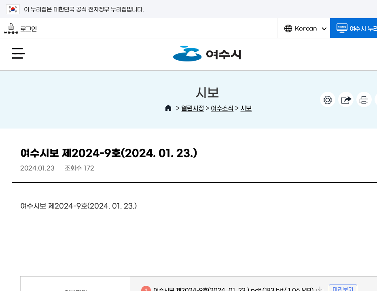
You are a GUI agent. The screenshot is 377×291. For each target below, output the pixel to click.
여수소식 (222, 108)
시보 (246, 108)
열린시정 (192, 108)
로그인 (20, 28)
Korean (305, 31)
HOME (168, 108)
